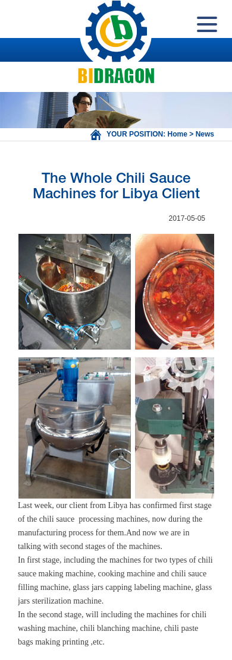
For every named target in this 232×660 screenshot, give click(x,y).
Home (177, 134)
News (205, 134)
